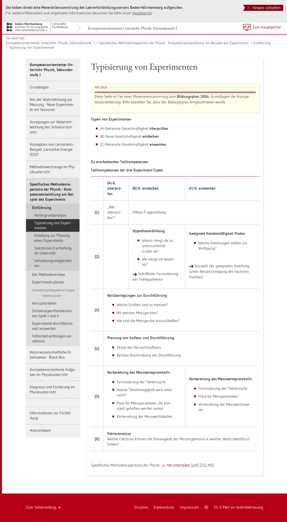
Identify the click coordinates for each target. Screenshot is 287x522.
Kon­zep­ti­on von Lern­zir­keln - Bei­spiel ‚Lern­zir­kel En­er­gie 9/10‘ (52, 149)
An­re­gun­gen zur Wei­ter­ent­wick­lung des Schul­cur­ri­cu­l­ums (51, 127)
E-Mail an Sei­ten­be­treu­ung (238, 507)
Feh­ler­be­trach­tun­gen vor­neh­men (52, 338)
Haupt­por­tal (142, 13)
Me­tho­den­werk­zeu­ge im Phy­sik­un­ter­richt (52, 169)
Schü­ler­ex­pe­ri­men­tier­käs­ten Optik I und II (52, 313)
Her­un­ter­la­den (178, 465)
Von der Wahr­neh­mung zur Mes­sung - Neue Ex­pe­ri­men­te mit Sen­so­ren (52, 104)
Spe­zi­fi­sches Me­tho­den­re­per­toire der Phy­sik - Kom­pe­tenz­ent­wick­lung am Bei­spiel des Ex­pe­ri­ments (174, 43)
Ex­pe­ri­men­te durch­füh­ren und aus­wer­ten (52, 326)
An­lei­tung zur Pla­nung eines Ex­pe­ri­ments (52, 238)
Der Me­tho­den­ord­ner (48, 274)
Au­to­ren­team (40, 430)
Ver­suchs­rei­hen (44, 303)
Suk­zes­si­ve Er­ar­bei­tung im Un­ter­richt (52, 250)
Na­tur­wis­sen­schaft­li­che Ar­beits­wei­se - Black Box (51, 355)
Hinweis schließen (263, 7)
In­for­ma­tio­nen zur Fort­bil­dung (50, 415)
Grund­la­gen (39, 87)
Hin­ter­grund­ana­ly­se (50, 215)
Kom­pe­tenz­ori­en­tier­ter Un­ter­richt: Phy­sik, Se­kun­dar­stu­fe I (132, 28)
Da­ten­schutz (164, 507)
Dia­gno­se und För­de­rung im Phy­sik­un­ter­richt (52, 389)
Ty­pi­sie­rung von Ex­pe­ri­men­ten (32, 47)
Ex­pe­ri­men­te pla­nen (48, 282)
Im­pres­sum (189, 507)
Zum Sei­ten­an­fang (43, 507)
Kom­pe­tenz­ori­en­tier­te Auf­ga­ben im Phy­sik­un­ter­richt (52, 372)
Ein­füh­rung (262, 43)
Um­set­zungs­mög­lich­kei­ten (53, 263)
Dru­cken (141, 507)
